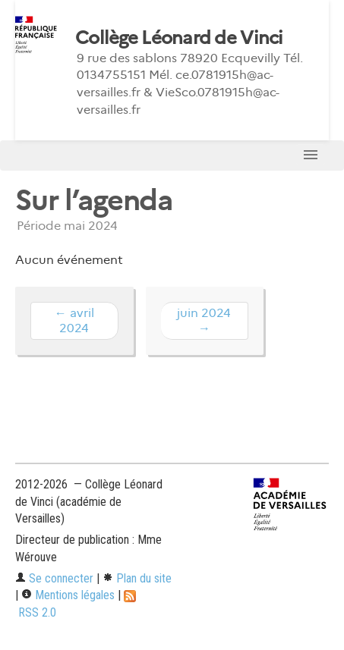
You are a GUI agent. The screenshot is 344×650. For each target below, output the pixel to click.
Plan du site (137, 578)
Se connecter (54, 578)
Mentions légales (68, 595)
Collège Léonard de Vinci (179, 38)
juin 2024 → (204, 320)
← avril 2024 (74, 320)
